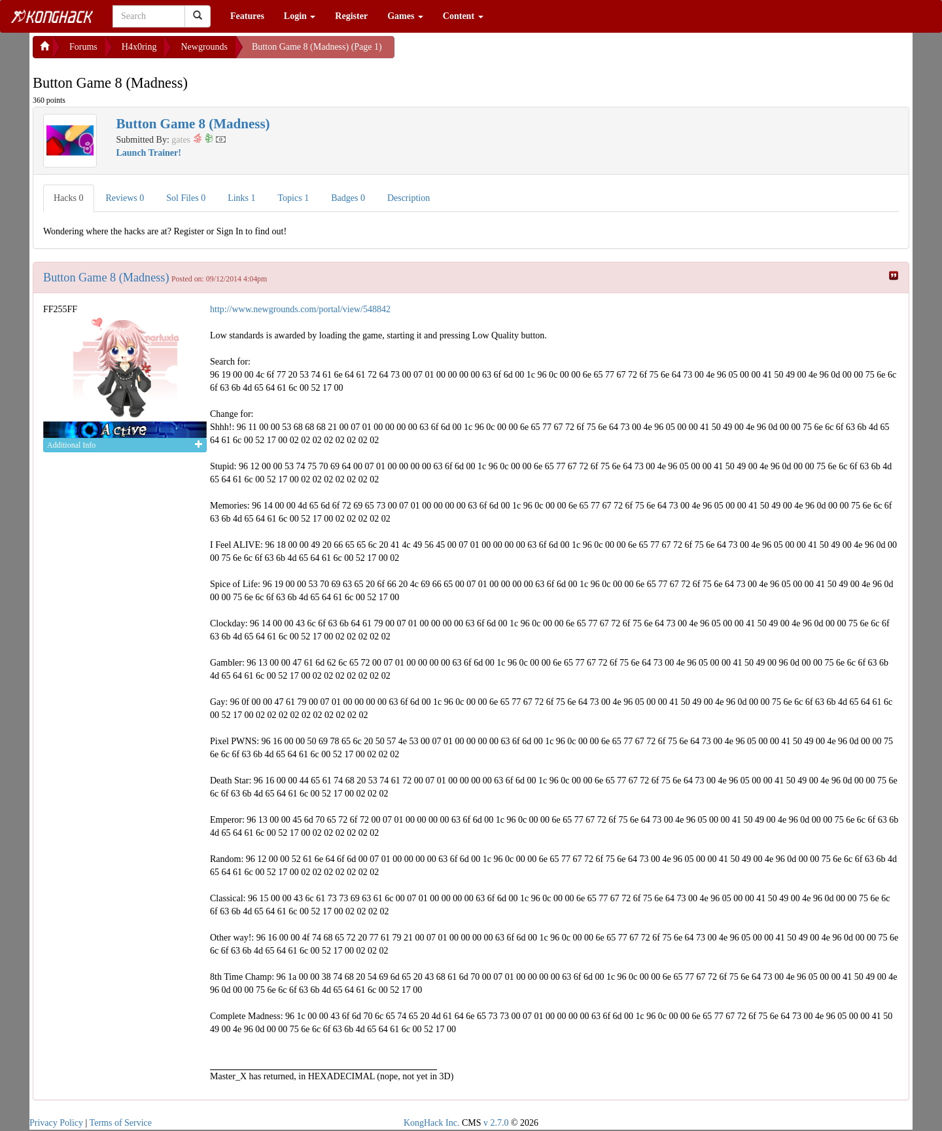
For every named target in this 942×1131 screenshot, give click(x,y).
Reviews (125, 198)
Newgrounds (204, 47)
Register (351, 16)
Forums (83, 47)
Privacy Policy (56, 1123)
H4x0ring (139, 47)
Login (300, 16)
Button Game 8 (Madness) (106, 277)
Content (463, 16)
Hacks (69, 198)
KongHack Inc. (432, 1123)
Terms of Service (121, 1123)
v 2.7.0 (496, 1123)
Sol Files (185, 198)
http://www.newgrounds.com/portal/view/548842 (300, 309)
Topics (293, 198)
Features (247, 16)
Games (405, 16)
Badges (348, 198)
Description (408, 198)
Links (241, 198)
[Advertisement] (499, 52)
